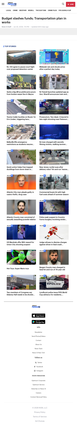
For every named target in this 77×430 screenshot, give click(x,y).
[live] (70, 4)
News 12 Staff (6, 27)
